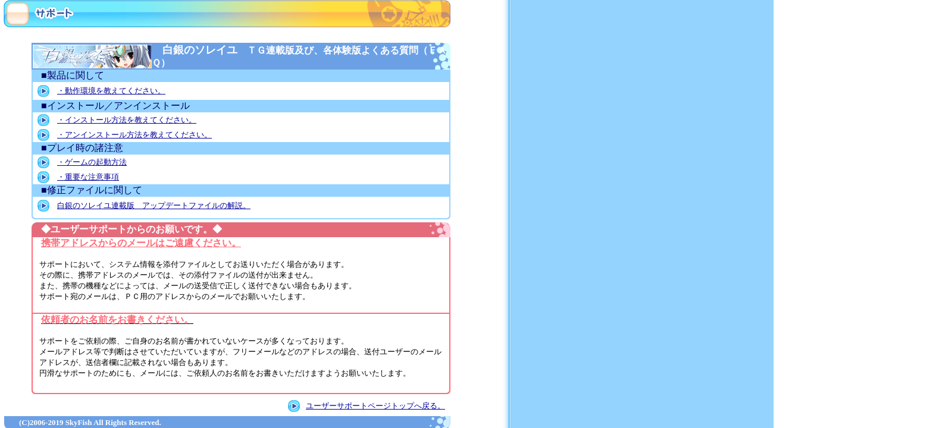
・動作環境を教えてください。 (111, 90)
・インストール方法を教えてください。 (126, 119)
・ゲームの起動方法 (92, 162)
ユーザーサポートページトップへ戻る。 (375, 405)
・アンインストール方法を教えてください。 (134, 134)
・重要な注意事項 (88, 176)
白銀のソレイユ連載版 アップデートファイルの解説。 (154, 205)
